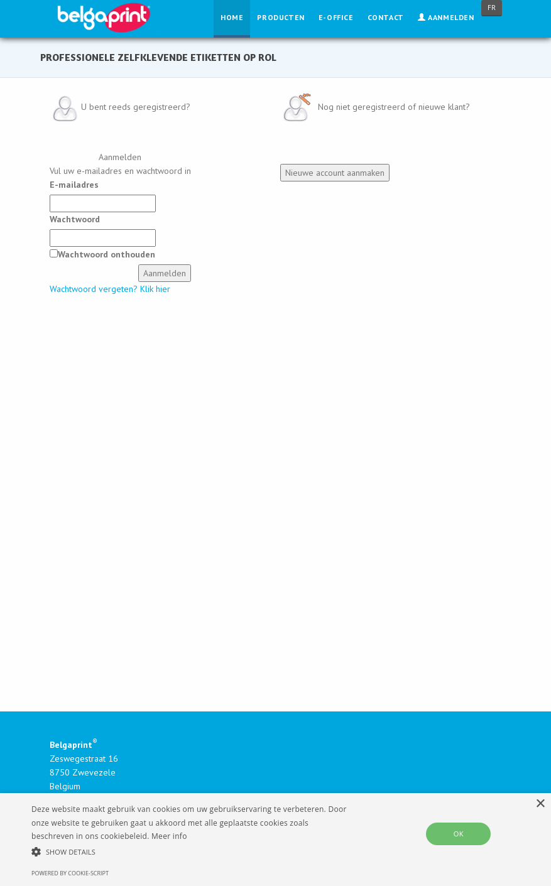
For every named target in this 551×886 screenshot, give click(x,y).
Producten (280, 17)
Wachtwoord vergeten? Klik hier (110, 288)
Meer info (169, 836)
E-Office (336, 17)
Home (232, 17)
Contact (386, 17)
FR (492, 7)
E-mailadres (74, 184)
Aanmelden (446, 17)
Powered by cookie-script (70, 873)
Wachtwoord (75, 219)
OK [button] (459, 833)
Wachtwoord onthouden (106, 254)
